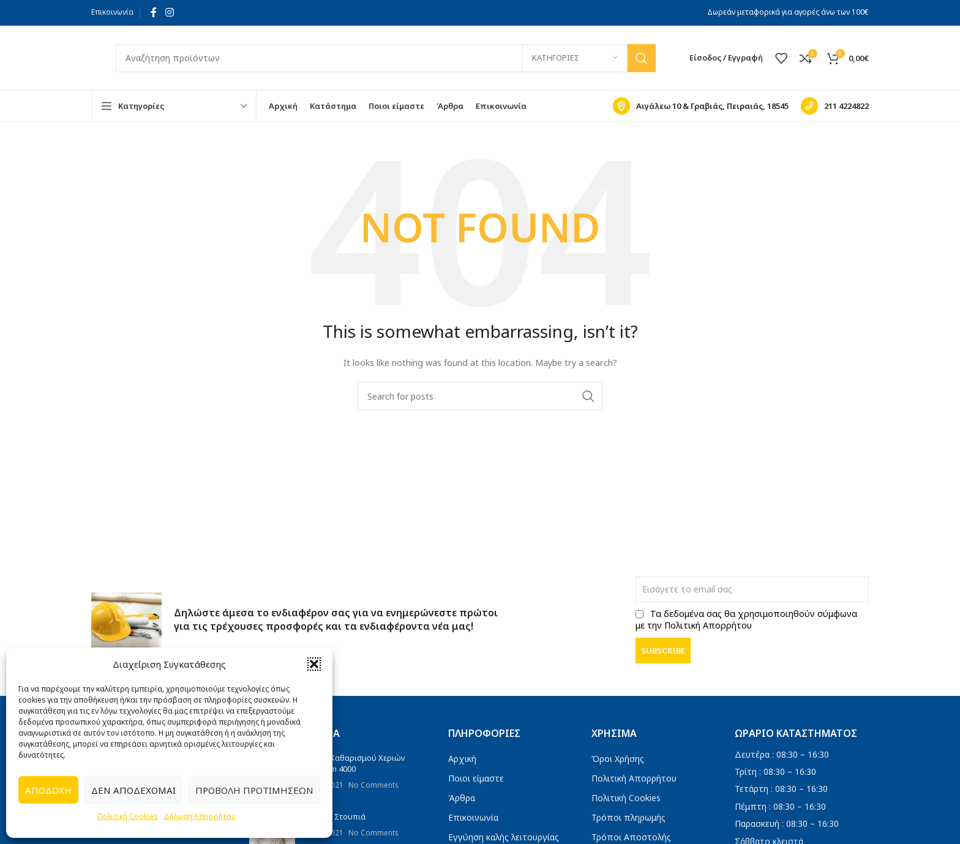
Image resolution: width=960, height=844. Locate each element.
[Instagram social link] (169, 12)
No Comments (373, 785)
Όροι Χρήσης (617, 758)
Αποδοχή (48, 790)
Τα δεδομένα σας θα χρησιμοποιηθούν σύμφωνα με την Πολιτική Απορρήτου (746, 619)
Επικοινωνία (112, 12)
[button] (314, 664)
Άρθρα (461, 798)
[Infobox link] (701, 105)
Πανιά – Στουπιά (335, 816)
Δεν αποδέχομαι (133, 790)
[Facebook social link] (153, 12)
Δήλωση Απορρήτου (200, 816)
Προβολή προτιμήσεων (254, 790)
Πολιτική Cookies (127, 816)
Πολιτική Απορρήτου (634, 778)
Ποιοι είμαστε (476, 778)
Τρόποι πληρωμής (628, 817)
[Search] (386, 58)
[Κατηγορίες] (575, 58)
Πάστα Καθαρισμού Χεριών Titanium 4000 (354, 763)
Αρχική (462, 758)
